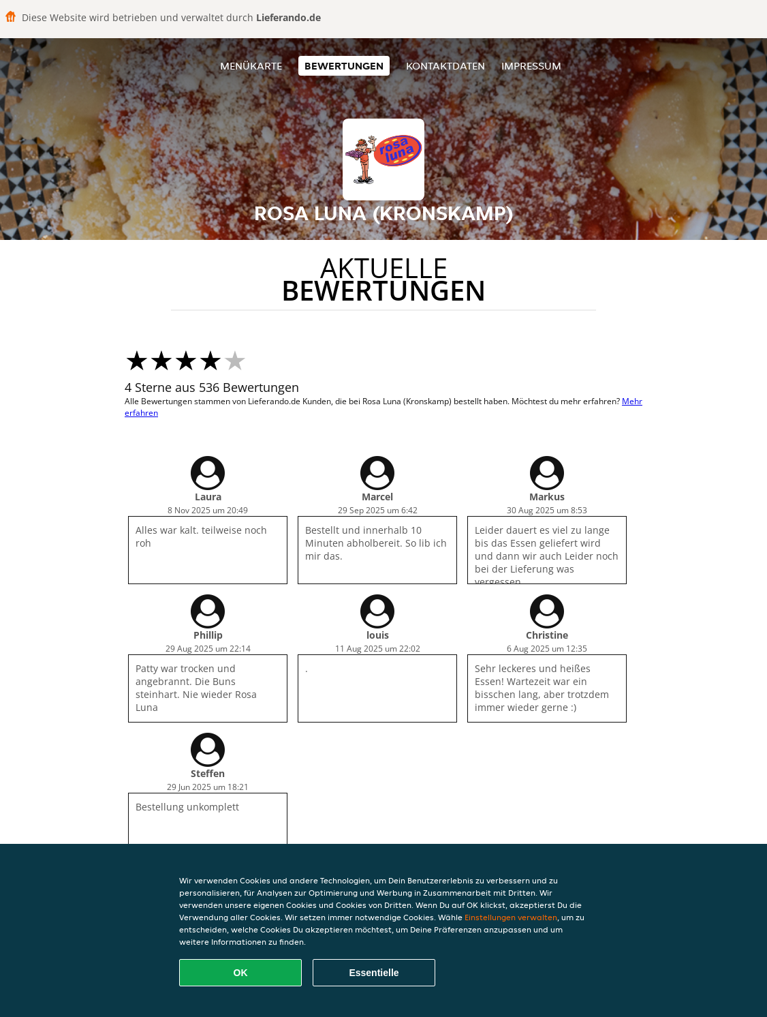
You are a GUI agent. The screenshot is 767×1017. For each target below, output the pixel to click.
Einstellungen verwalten (511, 917)
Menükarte (251, 66)
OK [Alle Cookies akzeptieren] (241, 972)
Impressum (531, 66)
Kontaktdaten (445, 66)
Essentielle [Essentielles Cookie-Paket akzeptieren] (373, 972)
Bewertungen (344, 66)
